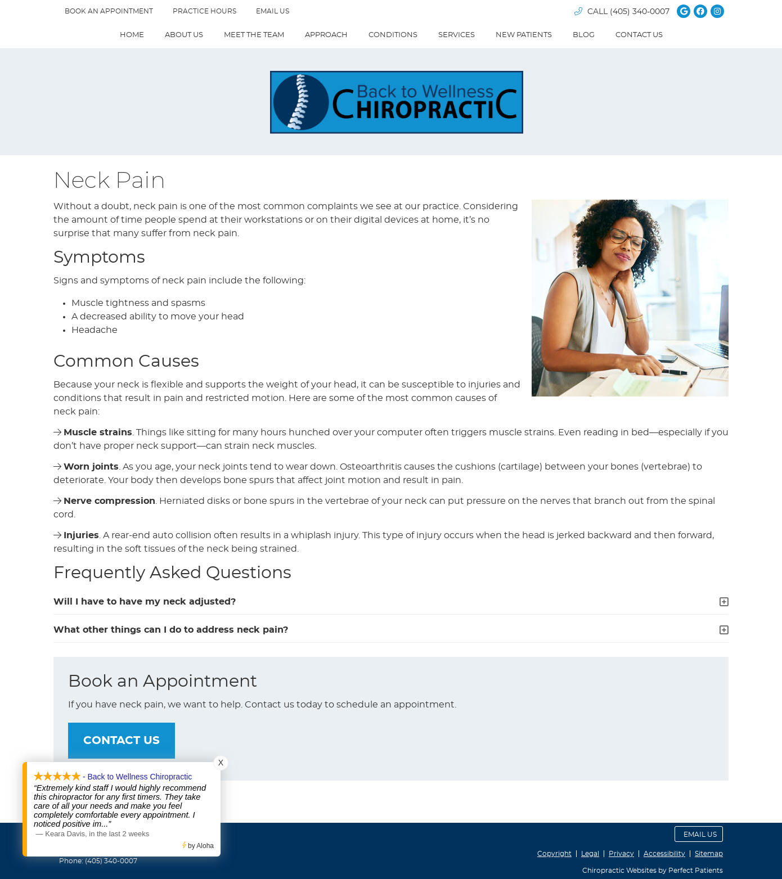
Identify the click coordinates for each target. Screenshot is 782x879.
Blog (584, 35)
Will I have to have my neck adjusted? (144, 601)
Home (132, 35)
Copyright (554, 853)
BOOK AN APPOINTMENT (109, 11)
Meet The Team (254, 35)
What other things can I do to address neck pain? (170, 629)
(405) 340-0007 (639, 12)
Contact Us (639, 35)
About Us (184, 35)
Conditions (392, 35)
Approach (326, 35)
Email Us (272, 11)
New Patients (524, 35)
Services (456, 35)
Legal (590, 853)
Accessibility (664, 853)
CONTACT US (121, 740)
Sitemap (709, 853)
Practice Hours (204, 11)
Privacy (621, 853)
